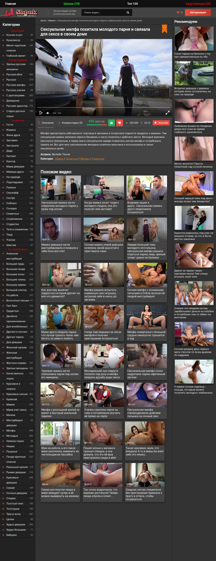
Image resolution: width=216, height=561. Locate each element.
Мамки (59, 158)
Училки (10, 239)
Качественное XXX (198, 3)
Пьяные (11, 187)
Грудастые (72, 158)
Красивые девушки (12, 480)
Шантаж (11, 245)
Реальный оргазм (17, 467)
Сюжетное (98, 158)
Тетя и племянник (17, 229)
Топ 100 (132, 3)
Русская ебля (14, 74)
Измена (11, 129)
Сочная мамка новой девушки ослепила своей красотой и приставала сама (103, 248)
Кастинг (11, 156)
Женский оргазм (16, 347)
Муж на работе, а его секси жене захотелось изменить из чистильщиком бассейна (60, 451)
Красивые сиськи (17, 394)
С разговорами (15, 95)
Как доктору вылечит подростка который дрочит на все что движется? (60, 293)
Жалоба (161, 122)
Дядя (9, 150)
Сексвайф (12, 192)
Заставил (12, 140)
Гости (9, 124)
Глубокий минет (15, 55)
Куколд (10, 161)
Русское (11, 79)
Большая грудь (15, 263)
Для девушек (14, 342)
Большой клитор (16, 290)
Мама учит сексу (16, 409)
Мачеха (10, 415)
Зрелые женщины (17, 368)
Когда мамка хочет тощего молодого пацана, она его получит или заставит (101, 206)
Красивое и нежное (13, 386)
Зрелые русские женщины (16, 67)
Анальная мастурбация (14, 256)
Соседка (11, 208)
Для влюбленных (16, 326)
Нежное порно (15, 441)
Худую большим (16, 529)
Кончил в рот (14, 34)
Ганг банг (11, 305)
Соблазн (11, 203)
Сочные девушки (16, 493)
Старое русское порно (15, 114)
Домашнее (12, 100)
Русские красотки (17, 105)
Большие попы (15, 274)
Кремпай (11, 399)
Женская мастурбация (14, 355)
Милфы (84, 158)
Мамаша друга (15, 171)
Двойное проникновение (15, 319)
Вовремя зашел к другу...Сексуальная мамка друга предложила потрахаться (144, 207)
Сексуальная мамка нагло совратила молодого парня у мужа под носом (59, 206)
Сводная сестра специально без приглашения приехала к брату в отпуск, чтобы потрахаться (144, 494)
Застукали (12, 145)
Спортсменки (14, 218)
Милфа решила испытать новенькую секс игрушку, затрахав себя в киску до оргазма (100, 294)
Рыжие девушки (16, 472)
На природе (13, 177)
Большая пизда (15, 269)
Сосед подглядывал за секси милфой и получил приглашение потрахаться (102, 335)
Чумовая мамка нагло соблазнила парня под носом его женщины (59, 374)
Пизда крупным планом (15, 459)
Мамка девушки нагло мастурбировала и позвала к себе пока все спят (59, 248)
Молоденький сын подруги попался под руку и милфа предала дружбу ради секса (102, 374)
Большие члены (16, 279)
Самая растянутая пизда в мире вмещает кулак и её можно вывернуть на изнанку (60, 493)
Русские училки (15, 90)
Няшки (10, 446)
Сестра (10, 198)
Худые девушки (15, 524)
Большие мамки (16, 284)
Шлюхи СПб (71, 3)
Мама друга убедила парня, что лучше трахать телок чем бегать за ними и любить (59, 335)
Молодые (12, 435)
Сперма (11, 498)
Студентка (12, 224)
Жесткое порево (16, 363)
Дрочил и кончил (16, 331)
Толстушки (12, 508)
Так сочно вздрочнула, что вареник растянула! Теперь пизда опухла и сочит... (101, 493)
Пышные (11, 451)
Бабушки (11, 535)
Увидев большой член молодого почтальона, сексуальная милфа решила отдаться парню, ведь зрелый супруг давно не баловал (146, 251)
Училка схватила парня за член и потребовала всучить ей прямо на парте (102, 413)
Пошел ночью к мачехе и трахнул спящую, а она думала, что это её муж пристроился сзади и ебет (100, 452)
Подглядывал (14, 182)
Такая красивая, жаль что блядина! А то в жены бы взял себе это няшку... (145, 451)
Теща (9, 234)
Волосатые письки (17, 300)
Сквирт (10, 487)
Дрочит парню (15, 337)
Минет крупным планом (16, 48)
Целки (10, 519)
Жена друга (13, 135)
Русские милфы (15, 84)
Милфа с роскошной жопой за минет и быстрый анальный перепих (60, 413)
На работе (12, 295)
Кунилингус (13, 40)
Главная (10, 3)
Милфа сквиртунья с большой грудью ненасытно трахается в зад (146, 335)
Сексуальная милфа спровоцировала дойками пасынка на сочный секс (143, 413)
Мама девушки (15, 166)
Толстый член (14, 503)
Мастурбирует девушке (14, 423)
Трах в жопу (13, 514)
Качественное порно (14, 376)
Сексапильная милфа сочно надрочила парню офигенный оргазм (146, 374)
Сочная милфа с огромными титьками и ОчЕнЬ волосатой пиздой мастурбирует (146, 293)
